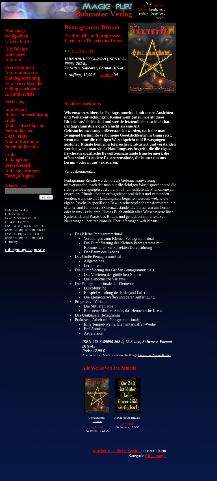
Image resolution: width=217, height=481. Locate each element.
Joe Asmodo (82, 50)
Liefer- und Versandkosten (154, 355)
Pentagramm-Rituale (97, 419)
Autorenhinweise (21, 72)
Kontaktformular (22, 141)
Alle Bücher (16, 49)
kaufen (109, 74)
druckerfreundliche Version (117, 450)
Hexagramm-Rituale (127, 417)
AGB (10, 120)
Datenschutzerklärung (26, 114)
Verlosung (15, 101)
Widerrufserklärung (24, 125)
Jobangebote (17, 159)
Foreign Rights (19, 175)
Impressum (16, 109)
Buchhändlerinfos (22, 146)
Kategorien (16, 54)
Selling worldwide (22, 88)
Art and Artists (19, 94)
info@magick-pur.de (25, 249)
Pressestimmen (19, 67)
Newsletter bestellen (24, 83)
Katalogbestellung (22, 78)
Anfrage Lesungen (23, 170)
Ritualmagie (155, 455)
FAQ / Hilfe (16, 136)
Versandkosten (19, 130)
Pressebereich (18, 165)
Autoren (13, 59)
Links (10, 154)
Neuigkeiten (16, 36)
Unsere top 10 (18, 41)
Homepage (15, 30)
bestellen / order (158, 16)
